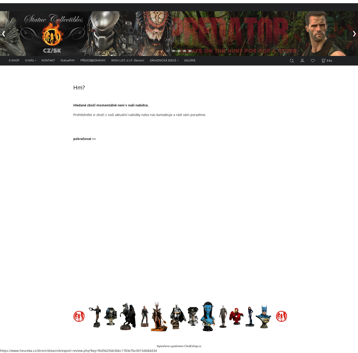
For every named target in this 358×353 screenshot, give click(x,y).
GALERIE (189, 60)
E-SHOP (14, 60)
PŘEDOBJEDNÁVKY (92, 60)
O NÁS (29, 60)
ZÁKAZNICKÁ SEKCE (163, 60)
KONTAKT (48, 60)
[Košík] (326, 61)
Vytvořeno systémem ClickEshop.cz (179, 346)
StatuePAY (68, 60)
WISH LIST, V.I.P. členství (127, 60)
